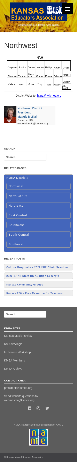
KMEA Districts (17, 177)
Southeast (16, 244)
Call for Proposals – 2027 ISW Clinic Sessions (37, 267)
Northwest (16, 186)
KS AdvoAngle (13, 344)
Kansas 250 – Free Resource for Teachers (34, 293)
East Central (18, 215)
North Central (18, 196)
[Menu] (67, 8)
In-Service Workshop (17, 352)
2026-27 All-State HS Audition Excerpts (32, 276)
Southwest (16, 225)
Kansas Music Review (18, 335)
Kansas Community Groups (24, 284)
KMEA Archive (13, 368)
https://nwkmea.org (49, 95)
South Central (19, 234)
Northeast (16, 205)
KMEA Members (14, 360)
